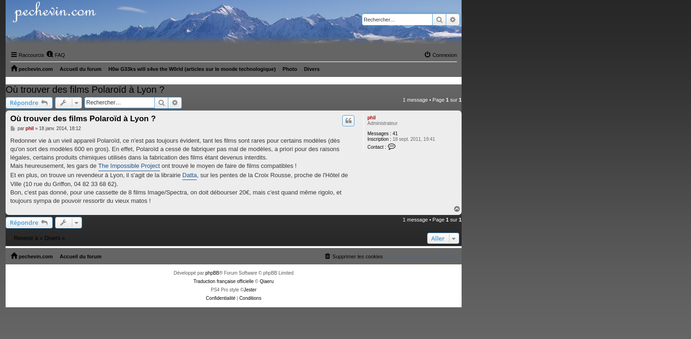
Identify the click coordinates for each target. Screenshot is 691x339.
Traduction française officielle (223, 281)
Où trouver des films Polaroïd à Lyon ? (85, 89)
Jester (250, 289)
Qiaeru (267, 281)
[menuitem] (55, 55)
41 (395, 133)
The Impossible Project (129, 165)
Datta (189, 175)
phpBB (212, 273)
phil (371, 117)
